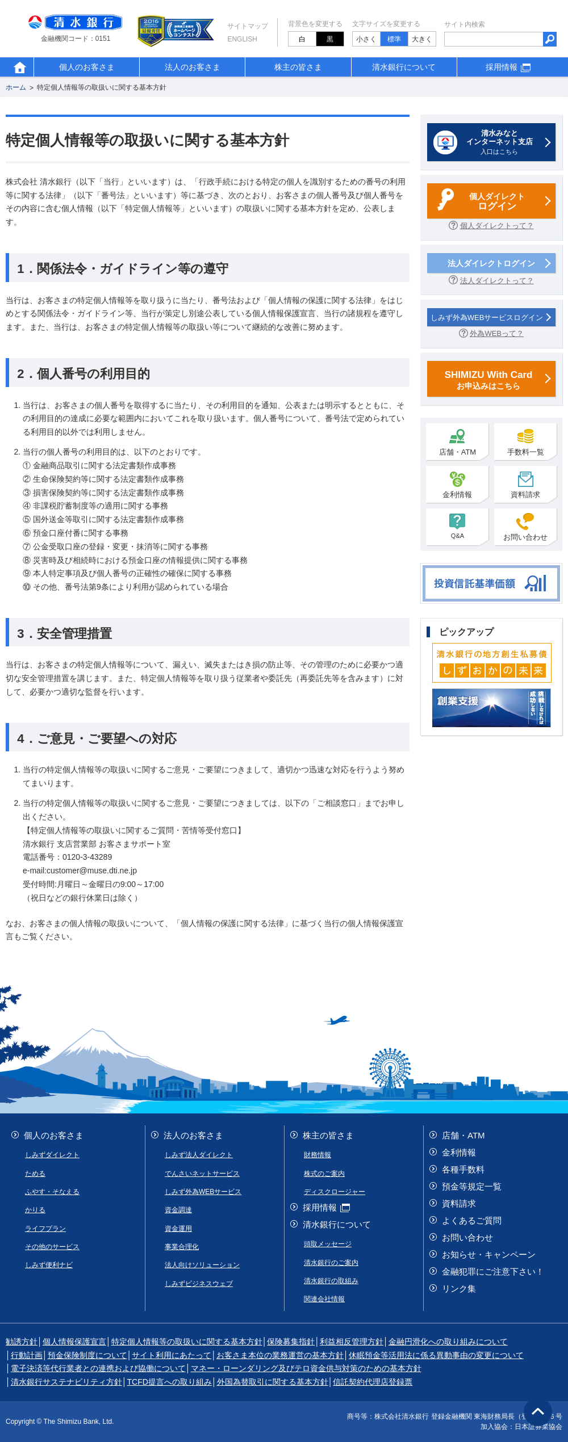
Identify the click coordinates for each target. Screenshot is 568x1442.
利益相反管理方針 (351, 1341)
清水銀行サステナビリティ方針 (66, 1381)
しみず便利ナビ (49, 1265)
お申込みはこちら (488, 379)
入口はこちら (499, 142)
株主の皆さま (298, 67)
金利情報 (457, 484)
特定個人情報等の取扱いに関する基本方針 (101, 88)
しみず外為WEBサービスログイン (487, 317)
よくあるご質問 (472, 1220)
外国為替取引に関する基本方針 (272, 1381)
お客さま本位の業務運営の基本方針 (280, 1355)
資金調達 (178, 1210)
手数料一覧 (525, 442)
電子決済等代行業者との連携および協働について (98, 1368)
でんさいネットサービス (202, 1174)
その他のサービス (52, 1247)
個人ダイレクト (497, 202)
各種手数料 (463, 1169)
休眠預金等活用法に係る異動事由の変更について (436, 1355)
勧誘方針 (21, 1341)
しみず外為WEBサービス (203, 1192)
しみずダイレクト (52, 1155)
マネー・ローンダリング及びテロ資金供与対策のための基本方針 (306, 1368)
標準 (394, 39)
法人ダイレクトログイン (491, 263)
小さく (366, 39)
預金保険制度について (87, 1355)
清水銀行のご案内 (331, 1263)
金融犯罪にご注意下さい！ (493, 1271)
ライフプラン (45, 1229)
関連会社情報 (324, 1299)
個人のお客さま (87, 67)
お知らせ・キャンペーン (489, 1254)
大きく (422, 39)
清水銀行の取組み (331, 1281)
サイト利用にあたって (171, 1355)
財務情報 (317, 1155)
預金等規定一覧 (472, 1186)
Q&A (457, 526)
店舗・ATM (457, 442)
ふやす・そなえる (52, 1192)
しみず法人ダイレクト (199, 1155)
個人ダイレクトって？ (497, 225)
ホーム (16, 88)
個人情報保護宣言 (74, 1341)
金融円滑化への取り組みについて (448, 1341)
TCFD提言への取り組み (169, 1381)
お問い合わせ (525, 527)
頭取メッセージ (328, 1244)
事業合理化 (182, 1247)
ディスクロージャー (334, 1192)
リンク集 (459, 1288)
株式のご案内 (324, 1174)
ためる (35, 1174)
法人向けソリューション (202, 1265)
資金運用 (178, 1229)
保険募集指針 (291, 1341)
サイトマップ (247, 26)
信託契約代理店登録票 (372, 1381)
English (242, 39)
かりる (35, 1210)
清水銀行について (404, 67)
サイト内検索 (464, 24)
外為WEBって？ (497, 333)
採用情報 (509, 67)
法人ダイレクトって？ (497, 280)
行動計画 (27, 1355)
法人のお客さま (192, 67)
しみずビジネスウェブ (199, 1284)
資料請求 (525, 484)
